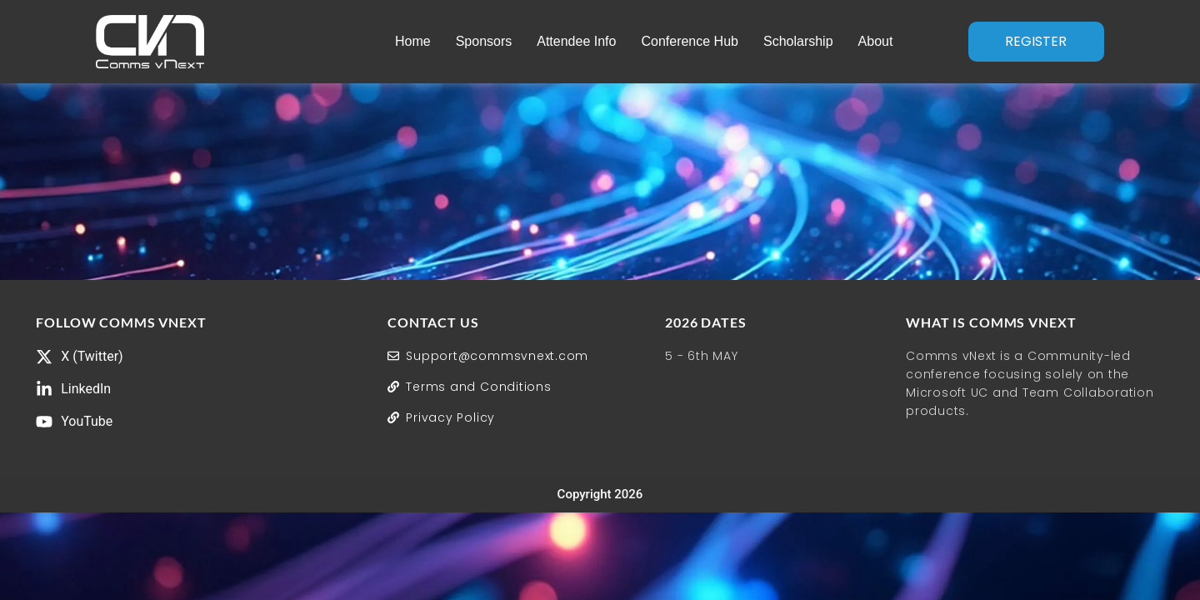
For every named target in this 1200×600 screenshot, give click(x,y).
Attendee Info (576, 41)
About (875, 41)
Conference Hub (689, 41)
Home (413, 41)
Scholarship (798, 41)
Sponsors (483, 41)
